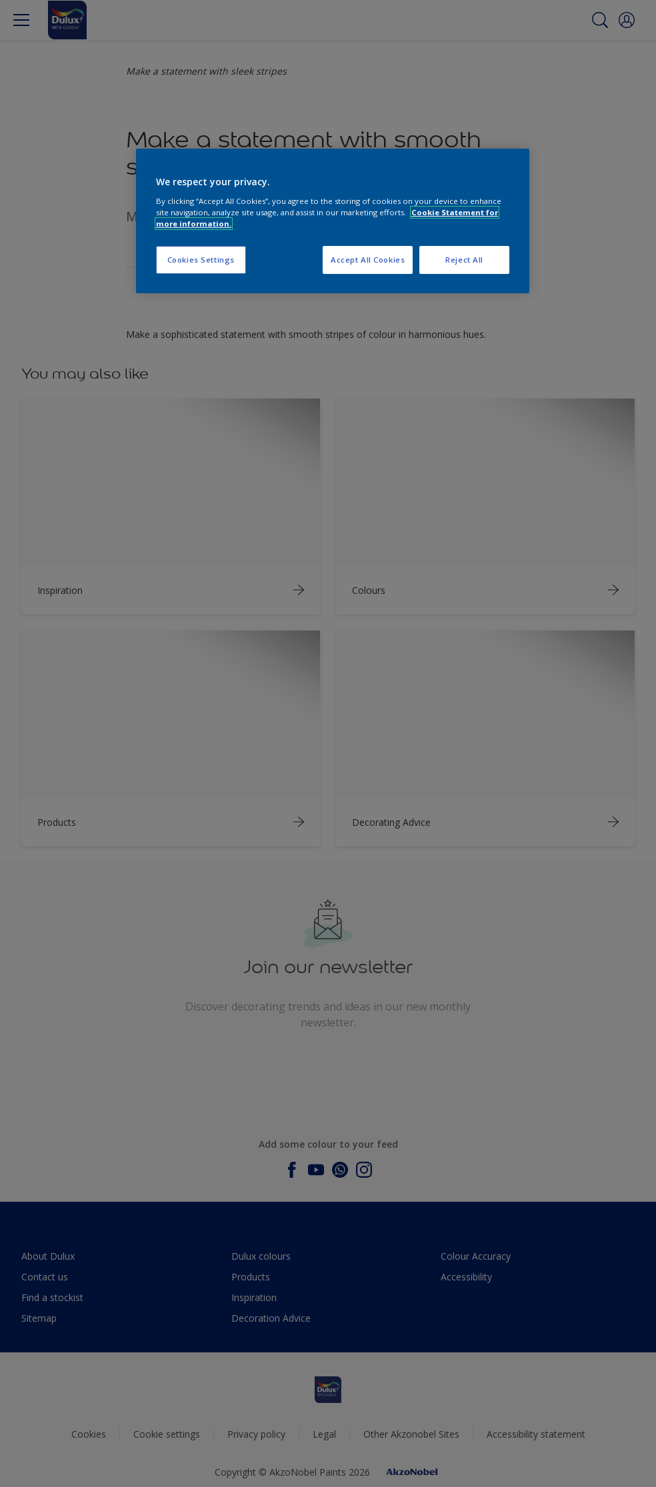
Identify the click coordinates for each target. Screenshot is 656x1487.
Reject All (464, 260)
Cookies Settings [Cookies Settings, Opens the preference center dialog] (201, 260)
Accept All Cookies (368, 260)
